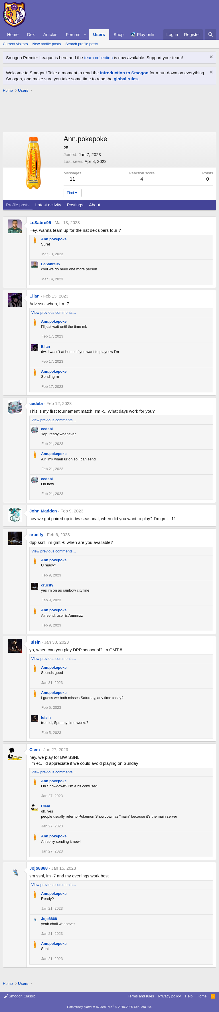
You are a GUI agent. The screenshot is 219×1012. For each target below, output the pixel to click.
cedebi (36, 403)
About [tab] (94, 204)
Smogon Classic (20, 996)
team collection (98, 57)
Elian (34, 296)
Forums (73, 34)
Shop (118, 34)
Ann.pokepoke (54, 239)
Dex (31, 34)
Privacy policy (169, 996)
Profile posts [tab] (18, 204)
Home (13, 34)
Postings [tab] (75, 204)
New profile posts (46, 44)
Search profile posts (81, 44)
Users (99, 34)
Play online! (148, 34)
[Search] (210, 34)
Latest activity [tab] (48, 204)
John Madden (43, 510)
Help (189, 996)
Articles (50, 34)
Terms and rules (141, 996)
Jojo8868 (38, 868)
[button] (85, 34)
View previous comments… (53, 312)
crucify (36, 534)
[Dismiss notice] (210, 58)
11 (72, 179)
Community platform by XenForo (109, 1007)
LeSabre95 (40, 222)
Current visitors (15, 44)
